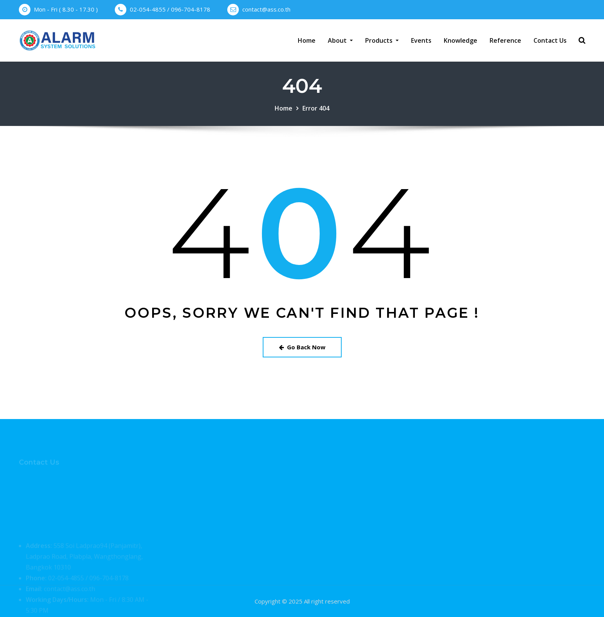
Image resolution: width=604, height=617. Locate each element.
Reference (505, 40)
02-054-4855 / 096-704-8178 (170, 9)
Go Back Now (302, 347)
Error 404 (315, 108)
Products (382, 40)
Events (421, 40)
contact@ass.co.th (266, 9)
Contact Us (550, 40)
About (340, 40)
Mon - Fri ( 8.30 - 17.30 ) (66, 9)
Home (306, 40)
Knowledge (460, 40)
